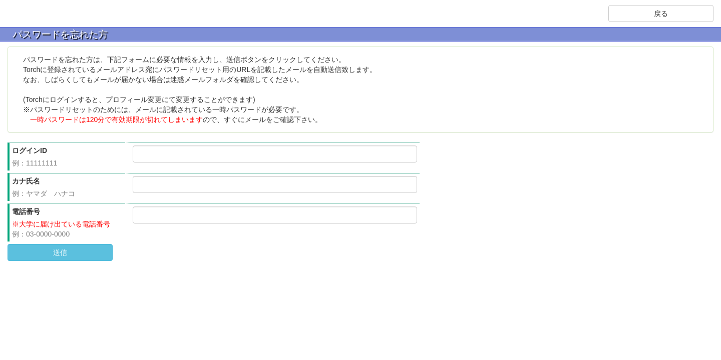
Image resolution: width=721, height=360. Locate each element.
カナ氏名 (26, 181)
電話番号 (26, 212)
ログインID (29, 150)
